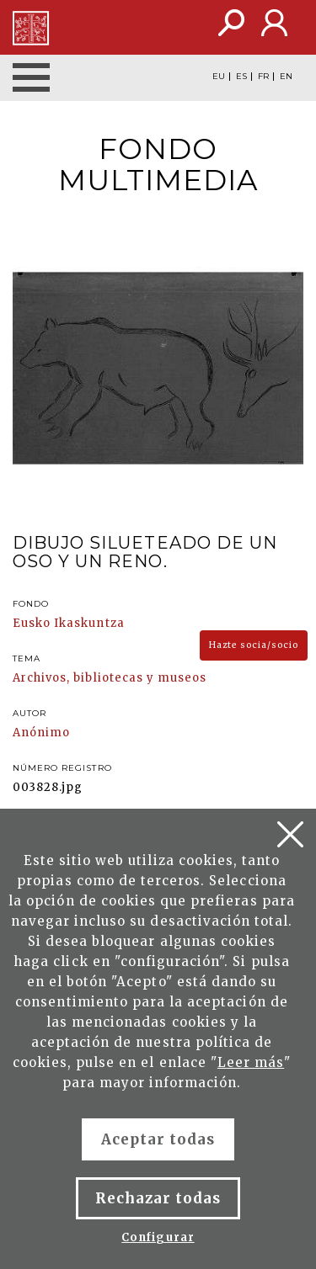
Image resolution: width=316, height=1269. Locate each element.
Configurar (157, 1237)
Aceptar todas (158, 1139)
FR (263, 76)
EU (218, 76)
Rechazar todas (158, 1198)
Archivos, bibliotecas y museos (109, 678)
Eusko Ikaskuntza (69, 623)
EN (286, 76)
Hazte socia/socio (253, 645)
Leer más (250, 1062)
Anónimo (41, 732)
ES (241, 76)
